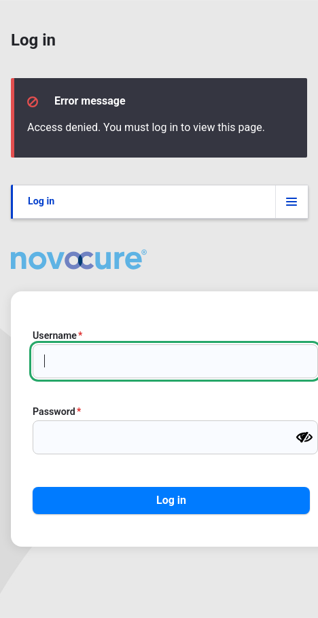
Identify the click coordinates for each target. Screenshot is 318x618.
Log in (41, 201)
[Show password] (304, 437)
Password (54, 411)
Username (55, 335)
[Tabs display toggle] (291, 201)
